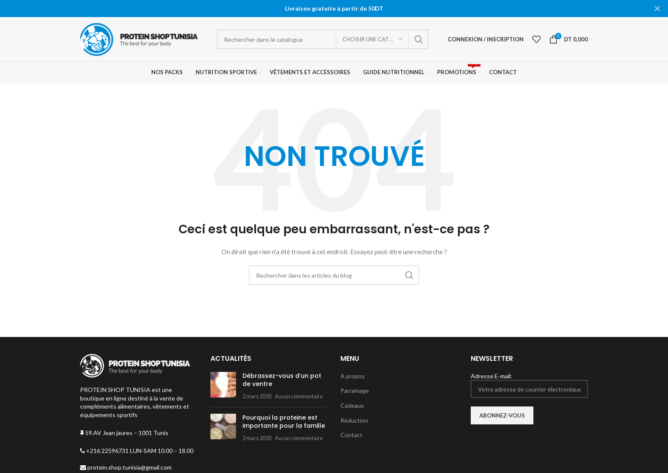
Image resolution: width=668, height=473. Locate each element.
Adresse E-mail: (529, 385)
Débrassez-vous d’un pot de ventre (281, 380)
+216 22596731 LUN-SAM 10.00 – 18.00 (136, 450)
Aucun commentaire (299, 396)
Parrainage (354, 390)
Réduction (354, 420)
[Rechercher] (323, 39)
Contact (351, 434)
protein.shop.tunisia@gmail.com (126, 467)
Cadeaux (352, 405)
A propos (352, 376)
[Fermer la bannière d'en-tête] (657, 8)
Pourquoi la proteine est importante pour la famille (283, 421)
